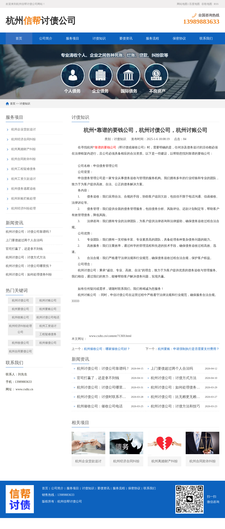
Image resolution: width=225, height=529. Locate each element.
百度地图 (194, 3)
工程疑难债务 (47, 334)
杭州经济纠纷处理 (23, 208)
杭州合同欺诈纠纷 (23, 159)
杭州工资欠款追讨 (23, 178)
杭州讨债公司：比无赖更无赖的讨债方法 (177, 397)
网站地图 (182, 3)
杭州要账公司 (47, 309)
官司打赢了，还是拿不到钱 (24, 248)
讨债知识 (99, 38)
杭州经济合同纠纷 (23, 139)
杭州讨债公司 (20, 300)
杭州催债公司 (47, 342)
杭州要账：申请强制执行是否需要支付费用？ (188, 349)
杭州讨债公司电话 (47, 317)
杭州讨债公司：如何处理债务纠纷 (29, 274)
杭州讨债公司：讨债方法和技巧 (175, 406)
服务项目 (72, 38)
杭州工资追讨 (47, 325)
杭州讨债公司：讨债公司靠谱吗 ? (28, 231)
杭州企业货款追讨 (23, 129)
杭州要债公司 (20, 309)
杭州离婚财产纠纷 (23, 149)
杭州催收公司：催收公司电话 (100, 406)
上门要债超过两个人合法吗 (24, 240)
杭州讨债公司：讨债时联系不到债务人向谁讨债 (103, 397)
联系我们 (206, 38)
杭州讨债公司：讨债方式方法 (26, 257)
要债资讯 (125, 38)
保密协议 (179, 38)
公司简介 (45, 38)
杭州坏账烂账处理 (23, 198)
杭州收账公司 (20, 317)
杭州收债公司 (20, 342)
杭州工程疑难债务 (23, 169)
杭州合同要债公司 (20, 351)
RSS (216, 3)
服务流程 (152, 38)
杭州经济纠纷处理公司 (20, 329)
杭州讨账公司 (47, 300)
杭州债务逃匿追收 (23, 188)
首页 (19, 38)
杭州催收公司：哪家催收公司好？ (107, 349)
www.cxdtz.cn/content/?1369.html (110, 336)
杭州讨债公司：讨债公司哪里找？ (29, 266)
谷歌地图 (206, 3)
